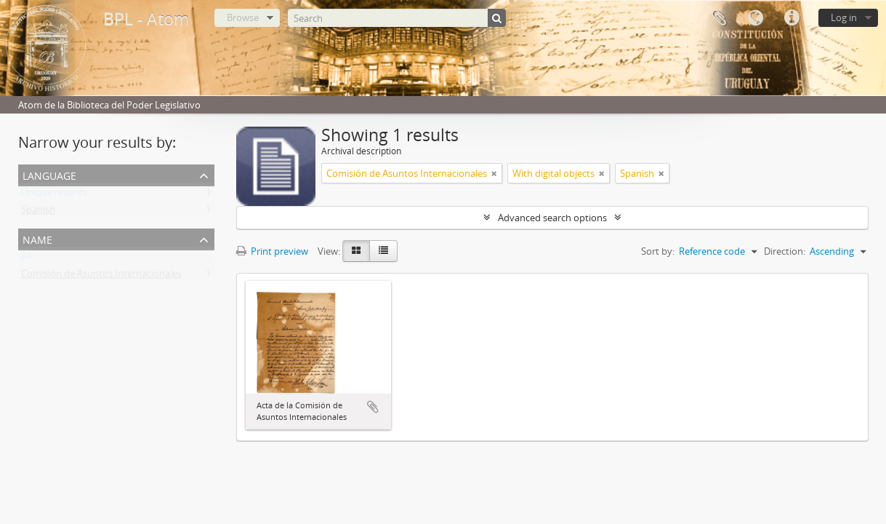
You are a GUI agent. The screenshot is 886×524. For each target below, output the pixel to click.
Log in (844, 17)
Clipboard (719, 18)
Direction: (784, 251)
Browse (243, 17)
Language (755, 18)
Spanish (38, 212)
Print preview (272, 251)
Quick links (791, 18)
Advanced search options (552, 217)
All (26, 259)
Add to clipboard (373, 407)
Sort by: (657, 251)
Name (37, 238)
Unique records (54, 195)
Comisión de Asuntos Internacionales (101, 276)
